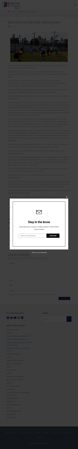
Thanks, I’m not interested (39, 252)
